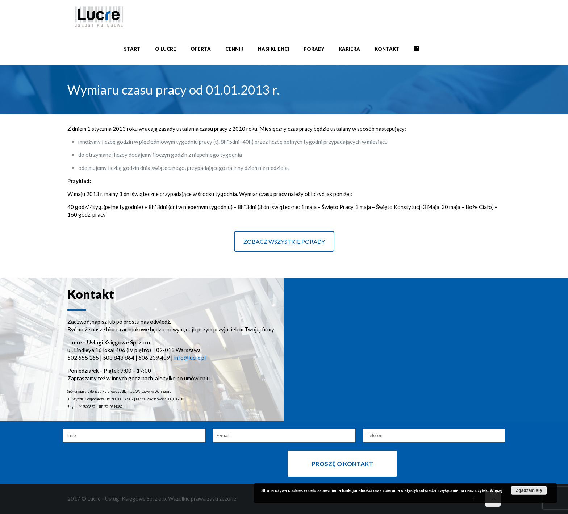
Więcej (496, 490)
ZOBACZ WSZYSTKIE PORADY (284, 241)
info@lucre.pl (190, 357)
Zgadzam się (529, 490)
